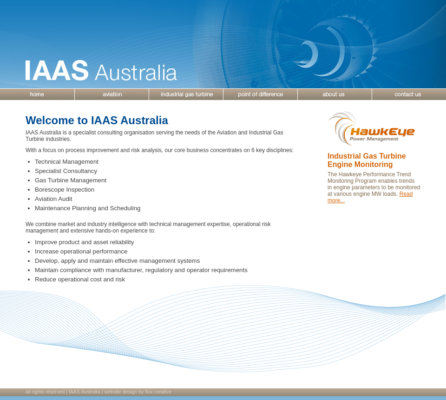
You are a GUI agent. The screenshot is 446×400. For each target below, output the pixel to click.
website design (121, 391)
